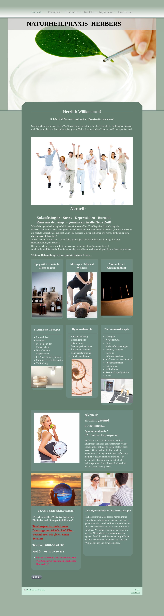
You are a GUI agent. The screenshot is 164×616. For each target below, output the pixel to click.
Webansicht (135, 592)
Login (137, 590)
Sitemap (41, 590)
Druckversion (30, 590)
